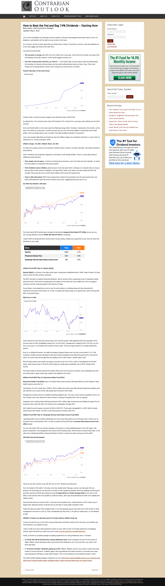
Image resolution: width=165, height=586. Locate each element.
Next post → (96, 570)
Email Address (112, 29)
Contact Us (55, 16)
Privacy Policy (133, 582)
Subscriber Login (91, 16)
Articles (32, 16)
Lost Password (112, 46)
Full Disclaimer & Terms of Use (120, 582)
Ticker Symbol (111, 93)
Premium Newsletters (72, 16)
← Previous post (28, 570)
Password (110, 34)
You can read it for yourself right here (72, 531)
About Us (43, 16)
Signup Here (111, 44)
